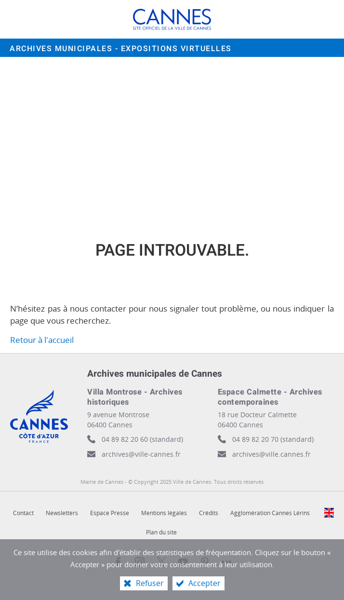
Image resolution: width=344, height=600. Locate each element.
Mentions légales (164, 513)
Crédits (208, 513)
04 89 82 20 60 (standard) (142, 439)
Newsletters (62, 513)
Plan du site (161, 532)
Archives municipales (121, 49)
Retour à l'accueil (42, 339)
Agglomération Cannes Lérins (270, 513)
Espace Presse (109, 513)
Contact (23, 513)
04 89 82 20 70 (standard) (273, 439)
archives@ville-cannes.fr (141, 454)
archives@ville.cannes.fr (271, 454)
